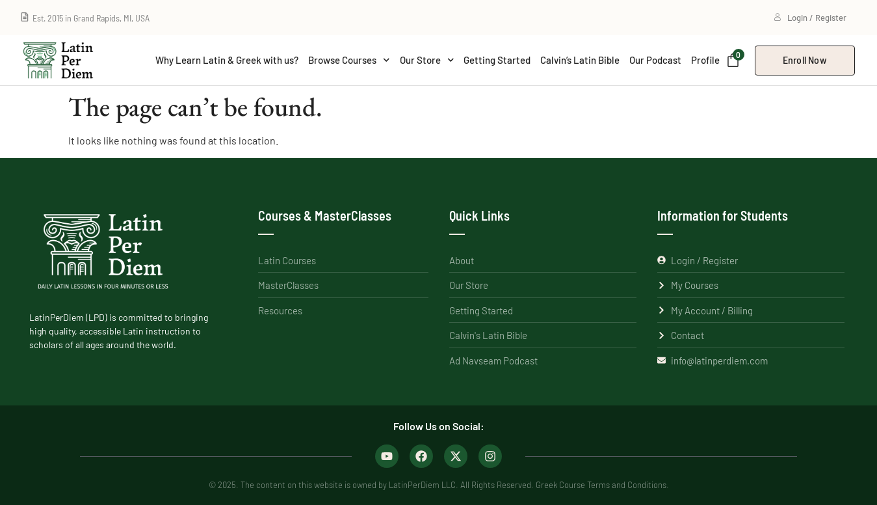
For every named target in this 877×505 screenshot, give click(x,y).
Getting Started (497, 60)
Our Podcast (655, 60)
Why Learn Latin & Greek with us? (226, 60)
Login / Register (810, 17)
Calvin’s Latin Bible (580, 60)
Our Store (427, 60)
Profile (705, 60)
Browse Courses (349, 60)
